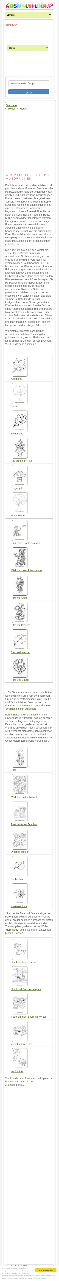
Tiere (9, 253)
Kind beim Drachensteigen (25, 543)
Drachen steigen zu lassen (21, 708)
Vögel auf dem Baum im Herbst (28, 1016)
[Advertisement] (14, 36)
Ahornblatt (16, 378)
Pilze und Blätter (20, 680)
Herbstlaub (12, 929)
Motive (12, 108)
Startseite (11, 105)
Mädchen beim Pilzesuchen (26, 570)
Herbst (23, 108)
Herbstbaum (18, 515)
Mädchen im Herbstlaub (24, 797)
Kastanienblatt (19, 906)
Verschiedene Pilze (21, 1044)
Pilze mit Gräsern (20, 625)
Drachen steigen (20, 851)
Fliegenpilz (17, 488)
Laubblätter (17, 1071)
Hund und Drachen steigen (26, 989)
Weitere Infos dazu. (39, 1278)
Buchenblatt (17, 879)
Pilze (13, 770)
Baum (14, 406)
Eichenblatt (17, 433)
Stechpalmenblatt (20, 652)
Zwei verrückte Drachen (24, 824)
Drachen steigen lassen (24, 962)
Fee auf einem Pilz (21, 460)
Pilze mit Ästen (19, 598)
